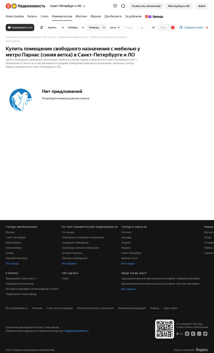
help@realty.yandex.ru (76, 330)
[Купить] (32, 16)
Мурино (126, 247)
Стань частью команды (59, 308)
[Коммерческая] (62, 16)
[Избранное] (115, 6)
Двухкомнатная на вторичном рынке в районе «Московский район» (160, 283)
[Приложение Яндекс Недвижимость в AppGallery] (199, 333)
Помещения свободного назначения (83, 237)
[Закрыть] (206, 27)
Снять (65, 278)
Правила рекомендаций (132, 308)
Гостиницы (68, 232)
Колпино (126, 232)
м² (153, 27)
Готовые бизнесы (72, 253)
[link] (201, 6)
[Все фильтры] (41, 27)
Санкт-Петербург (16, 237)
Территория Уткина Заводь (21, 294)
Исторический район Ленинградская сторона (32, 288)
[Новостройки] (16, 16)
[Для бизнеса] (113, 16)
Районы (208, 247)
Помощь (154, 308)
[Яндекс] (8, 6)
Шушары (126, 237)
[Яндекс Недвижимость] (28, 6)
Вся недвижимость (17, 308)
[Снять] (44, 16)
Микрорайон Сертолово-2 (21, 278)
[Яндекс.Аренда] (153, 16)
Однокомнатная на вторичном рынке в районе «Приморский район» (161, 278)
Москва (10, 232)
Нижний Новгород (16, 258)
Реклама (37, 308)
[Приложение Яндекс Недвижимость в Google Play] (193, 333)
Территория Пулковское (20, 283)
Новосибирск (13, 242)
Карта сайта (170, 308)
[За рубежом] (133, 16)
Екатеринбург (14, 247)
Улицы (208, 237)
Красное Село (129, 258)
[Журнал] (96, 16)
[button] (123, 6)
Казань (10, 253)
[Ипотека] (81, 16)
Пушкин (126, 242)
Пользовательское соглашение (95, 308)
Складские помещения (75, 242)
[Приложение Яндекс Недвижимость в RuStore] (205, 333)
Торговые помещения (74, 258)
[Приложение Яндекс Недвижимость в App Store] (187, 333)
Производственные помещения (80, 247)
